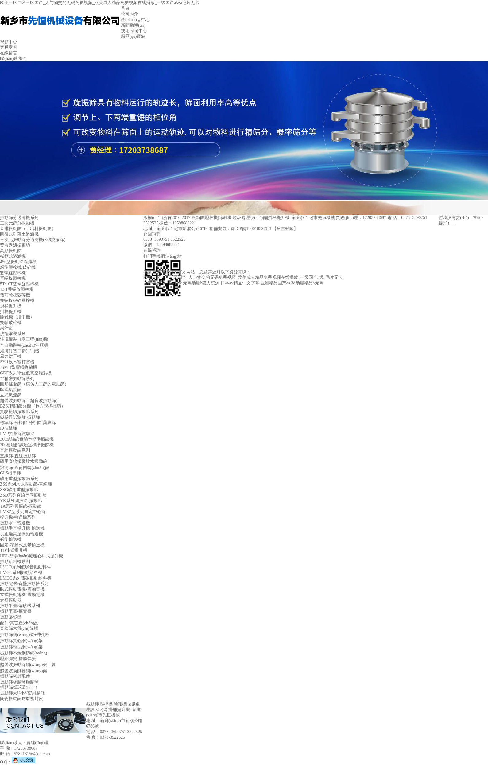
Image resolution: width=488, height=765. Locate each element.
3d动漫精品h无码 (307, 283)
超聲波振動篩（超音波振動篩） (30, 400)
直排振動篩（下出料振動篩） (28, 228)
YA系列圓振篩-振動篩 (20, 506)
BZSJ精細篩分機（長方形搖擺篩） (32, 406)
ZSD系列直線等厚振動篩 (23, 495)
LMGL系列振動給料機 (21, 572)
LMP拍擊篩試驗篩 (17, 433)
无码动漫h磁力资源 (201, 283)
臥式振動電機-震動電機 (22, 589)
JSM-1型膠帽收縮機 (18, 367)
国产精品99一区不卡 (162, 283)
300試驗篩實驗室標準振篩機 (27, 439)
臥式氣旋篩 (10, 389)
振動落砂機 (10, 617)
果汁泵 (6, 328)
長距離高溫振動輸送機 (21, 534)
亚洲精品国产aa (275, 283)
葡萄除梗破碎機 (15, 295)
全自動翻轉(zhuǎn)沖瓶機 (24, 345)
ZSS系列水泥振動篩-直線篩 (26, 484)
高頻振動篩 (10, 250)
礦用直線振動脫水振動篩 (23, 461)
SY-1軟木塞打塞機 (17, 362)
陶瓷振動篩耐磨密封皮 (21, 698)
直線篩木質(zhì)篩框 (19, 628)
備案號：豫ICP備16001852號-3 (243, 228)
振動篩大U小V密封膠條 (22, 693)
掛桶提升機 (10, 306)
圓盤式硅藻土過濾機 (19, 234)
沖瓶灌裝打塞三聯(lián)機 (24, 339)
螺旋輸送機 (10, 539)
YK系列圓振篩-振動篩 (21, 500)
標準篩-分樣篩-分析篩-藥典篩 (28, 422)
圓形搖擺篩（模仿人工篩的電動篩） (34, 384)
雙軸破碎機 (10, 322)
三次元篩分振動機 (17, 223)
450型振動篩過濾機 (18, 262)
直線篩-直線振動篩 (18, 456)
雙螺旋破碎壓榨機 (17, 300)
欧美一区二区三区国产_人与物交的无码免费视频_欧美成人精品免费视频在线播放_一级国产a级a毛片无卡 (99, 2)
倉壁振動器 (10, 600)
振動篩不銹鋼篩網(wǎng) (23, 653)
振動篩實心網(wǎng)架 (21, 640)
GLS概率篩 (10, 473)
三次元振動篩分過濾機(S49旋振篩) (32, 239)
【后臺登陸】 (285, 228)
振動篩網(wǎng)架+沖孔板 (24, 634)
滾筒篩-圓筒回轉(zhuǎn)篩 (24, 467)
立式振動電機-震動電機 (22, 594)
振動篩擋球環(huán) (18, 687)
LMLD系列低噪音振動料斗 (25, 567)
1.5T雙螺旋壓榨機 (17, 289)
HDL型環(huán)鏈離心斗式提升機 (31, 556)
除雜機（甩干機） (17, 317)
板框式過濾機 (13, 256)
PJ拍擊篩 (8, 428)
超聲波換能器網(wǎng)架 (23, 671)
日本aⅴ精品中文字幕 (240, 283)
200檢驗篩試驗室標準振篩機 (27, 445)
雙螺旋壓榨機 (13, 273)
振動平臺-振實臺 (16, 611)
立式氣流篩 (10, 395)
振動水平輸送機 (15, 523)
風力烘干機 (10, 356)
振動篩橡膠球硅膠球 (19, 682)
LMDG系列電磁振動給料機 (25, 578)
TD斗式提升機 (13, 550)
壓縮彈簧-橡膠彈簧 (18, 658)
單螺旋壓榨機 (13, 278)
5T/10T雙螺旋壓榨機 (19, 284)
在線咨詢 (152, 250)
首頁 (476, 217)
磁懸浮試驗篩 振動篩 (20, 417)
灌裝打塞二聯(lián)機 (19, 351)
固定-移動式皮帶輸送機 (22, 545)
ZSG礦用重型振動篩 (19, 489)
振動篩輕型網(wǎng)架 (21, 647)
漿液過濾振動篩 (15, 245)
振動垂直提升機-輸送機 (22, 528)
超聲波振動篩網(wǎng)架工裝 (28, 664)
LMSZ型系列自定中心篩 (23, 511)
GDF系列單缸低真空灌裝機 (26, 373)
